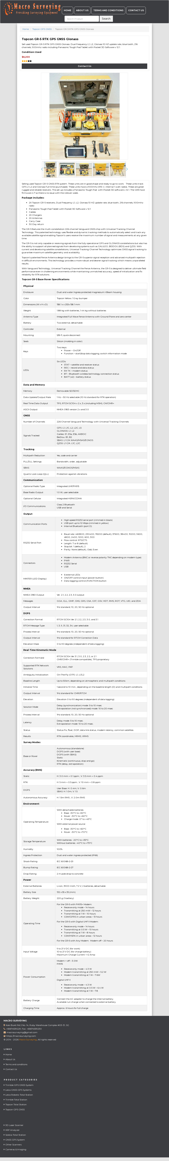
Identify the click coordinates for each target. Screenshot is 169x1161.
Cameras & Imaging (15, 1149)
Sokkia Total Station (15, 1134)
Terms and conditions (108, 10)
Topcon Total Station (15, 1104)
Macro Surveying (28, 1039)
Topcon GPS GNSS (42, 29)
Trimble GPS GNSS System (18, 1085)
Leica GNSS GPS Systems (17, 1090)
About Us (82, 10)
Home (67, 10)
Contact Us (136, 10)
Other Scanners (13, 1144)
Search (106, 18)
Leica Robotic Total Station (18, 1094)
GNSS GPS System (14, 1139)
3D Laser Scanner (13, 1125)
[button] (42, 169)
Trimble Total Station (15, 1099)
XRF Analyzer (12, 1130)
